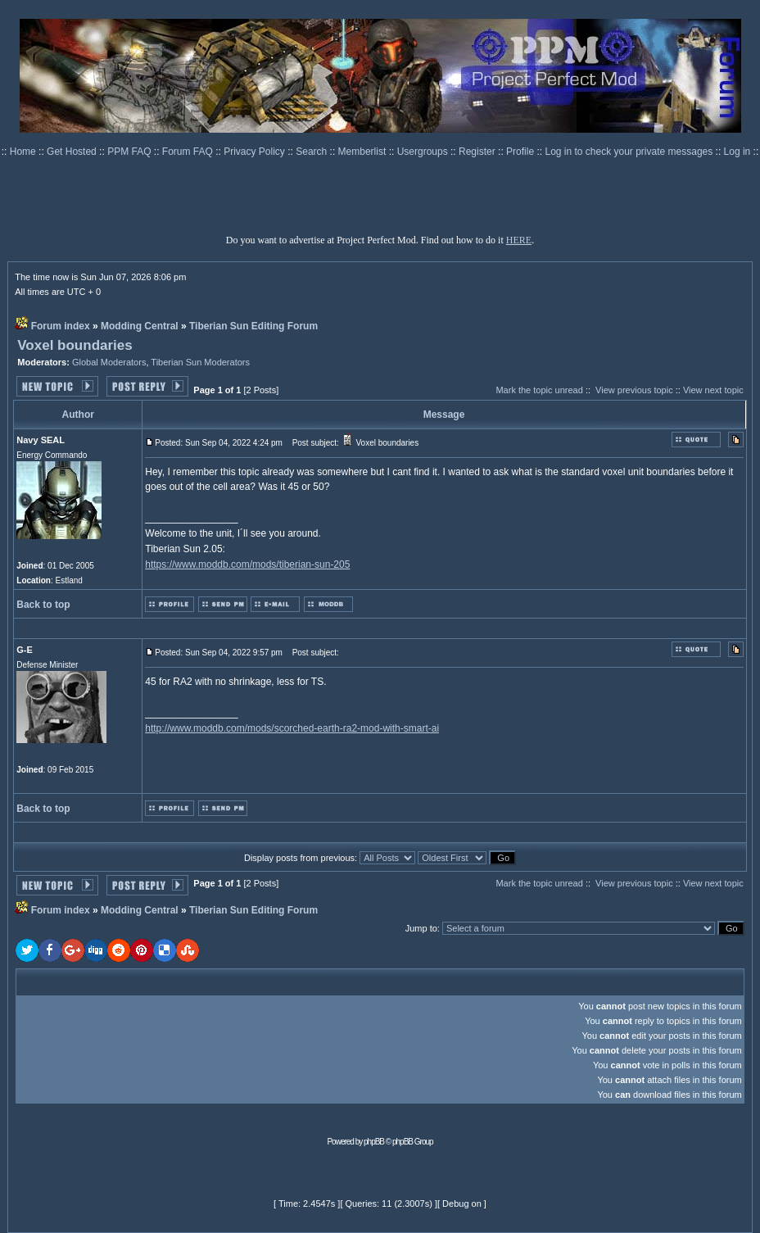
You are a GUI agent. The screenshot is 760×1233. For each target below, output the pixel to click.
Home (24, 151)
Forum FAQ (188, 151)
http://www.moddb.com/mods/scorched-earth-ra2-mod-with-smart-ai (292, 728)
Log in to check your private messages (630, 151)
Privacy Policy (255, 151)
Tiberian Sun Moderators (200, 362)
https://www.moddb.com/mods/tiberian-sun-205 (247, 564)
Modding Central (140, 326)
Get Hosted (73, 151)
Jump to (421, 928)
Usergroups (423, 151)
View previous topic (634, 390)
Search (312, 151)
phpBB (374, 1141)
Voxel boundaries (74, 345)
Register (478, 151)
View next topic (713, 390)
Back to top (43, 604)
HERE (519, 240)
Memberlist (363, 151)
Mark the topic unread (538, 390)
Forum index (60, 326)
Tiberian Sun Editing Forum (253, 326)
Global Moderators (109, 362)
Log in (737, 151)
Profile (521, 151)
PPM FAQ (130, 151)
